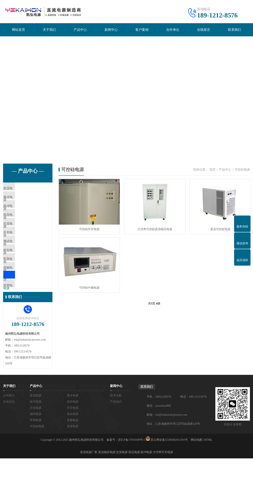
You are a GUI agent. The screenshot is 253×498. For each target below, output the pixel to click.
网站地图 (196, 479)
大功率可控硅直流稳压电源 (154, 229)
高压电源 (19, 225)
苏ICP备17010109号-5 (131, 479)
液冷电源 (19, 201)
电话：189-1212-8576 (193, 436)
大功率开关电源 (163, 491)
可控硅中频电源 (89, 287)
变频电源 (19, 297)
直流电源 (19, 188)
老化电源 (19, 273)
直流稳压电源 (106, 491)
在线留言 (203, 30)
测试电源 (19, 261)
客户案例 (142, 30)
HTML (208, 479)
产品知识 (116, 441)
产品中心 (80, 30)
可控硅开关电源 (89, 229)
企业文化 (9, 441)
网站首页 (18, 30)
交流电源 (19, 237)
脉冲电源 (19, 213)
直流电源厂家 (88, 491)
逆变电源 (19, 322)
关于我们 (49, 30)
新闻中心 (111, 30)
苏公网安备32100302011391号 (169, 479)
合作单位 (172, 30)
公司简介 (9, 435)
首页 (212, 169)
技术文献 (116, 435)
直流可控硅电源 (219, 229)
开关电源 (19, 249)
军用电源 (19, 285)
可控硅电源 (20, 310)
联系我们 (234, 30)
